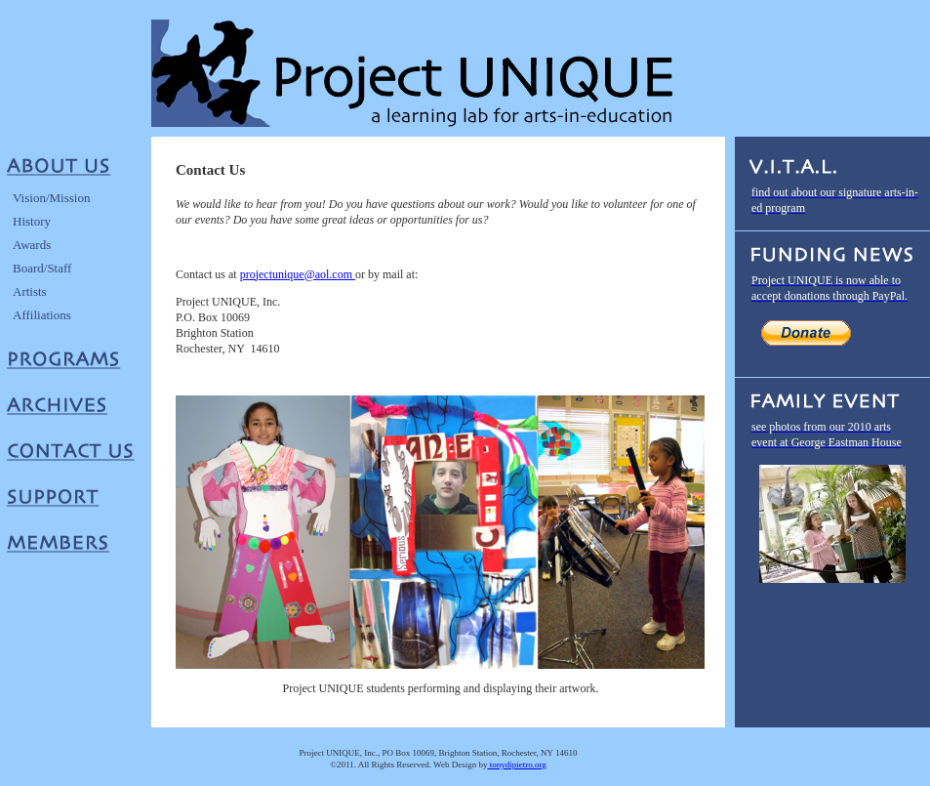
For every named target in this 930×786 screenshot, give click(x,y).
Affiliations (42, 315)
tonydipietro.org (516, 764)
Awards (32, 244)
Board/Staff (42, 268)
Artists (30, 291)
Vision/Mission (51, 197)
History (32, 221)
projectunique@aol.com (297, 274)
